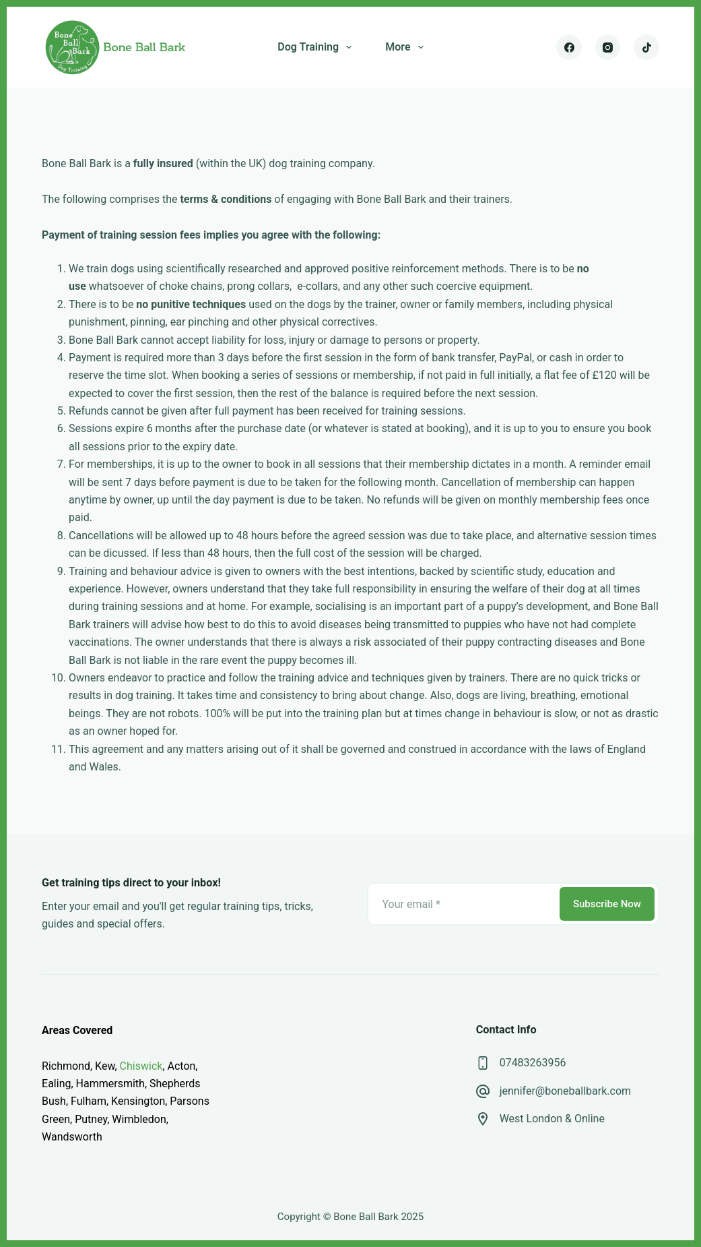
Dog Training (317, 47)
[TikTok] (646, 47)
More (406, 47)
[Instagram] (608, 47)
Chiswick (141, 1066)
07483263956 (533, 1062)
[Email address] (462, 904)
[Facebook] (569, 47)
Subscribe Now (607, 904)
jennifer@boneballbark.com (565, 1091)
